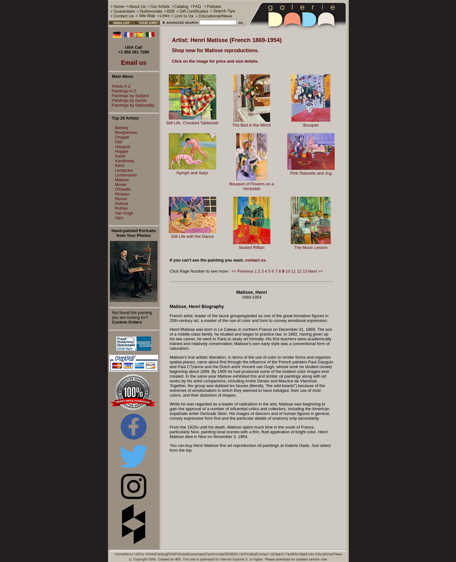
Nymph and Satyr (192, 172)
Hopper (122, 151)
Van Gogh (124, 213)
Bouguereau (126, 132)
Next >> (315, 271)
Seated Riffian (251, 247)
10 (287, 271)
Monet (120, 184)
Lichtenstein (126, 175)
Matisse (122, 179)
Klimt (119, 165)
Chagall (122, 137)
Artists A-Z (120, 86)
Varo (119, 217)
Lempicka (124, 170)
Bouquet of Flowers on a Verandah (251, 186)
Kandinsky (124, 160)
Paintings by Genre (128, 100)
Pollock (121, 203)
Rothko (121, 208)
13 (305, 271)
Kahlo (120, 156)
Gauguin (122, 146)
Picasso (122, 194)
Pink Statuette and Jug (311, 173)
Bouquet (311, 125)
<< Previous (242, 271)
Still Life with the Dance (192, 236)
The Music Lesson (311, 247)
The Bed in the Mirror (251, 125)
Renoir (121, 198)
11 (293, 271)
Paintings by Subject (129, 95)
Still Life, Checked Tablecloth (192, 122)
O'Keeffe (123, 189)
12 (299, 271)
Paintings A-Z (122, 91)
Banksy (122, 127)
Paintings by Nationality (132, 105)
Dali (118, 141)
